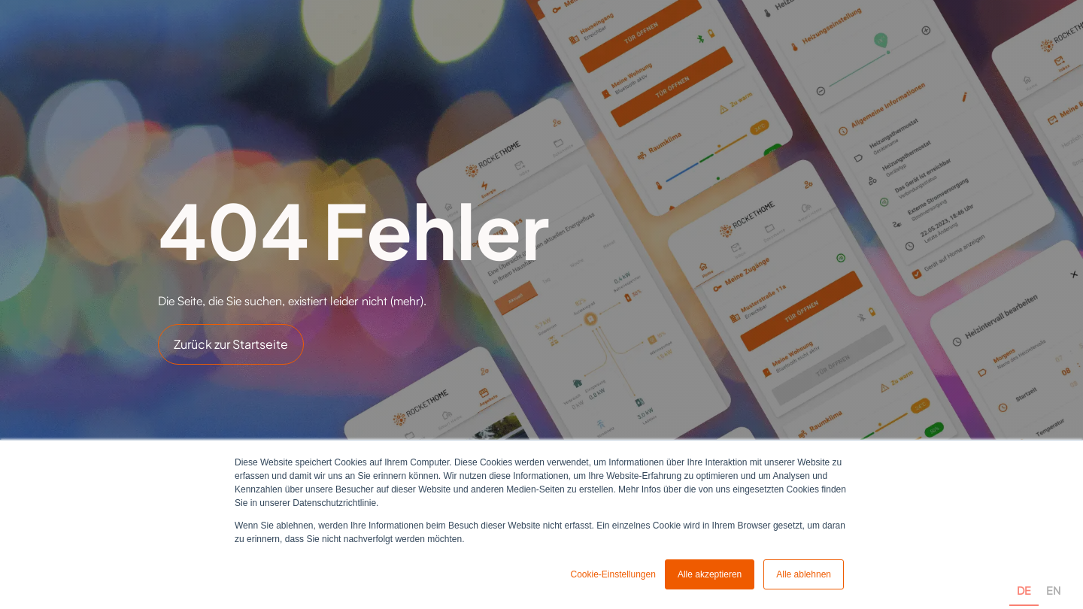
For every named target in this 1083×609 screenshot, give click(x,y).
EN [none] (1053, 590)
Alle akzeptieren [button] (710, 574)
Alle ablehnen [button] (803, 574)
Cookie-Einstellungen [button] (612, 574)
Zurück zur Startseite (231, 344)
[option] (1053, 573)
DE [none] (1024, 590)
